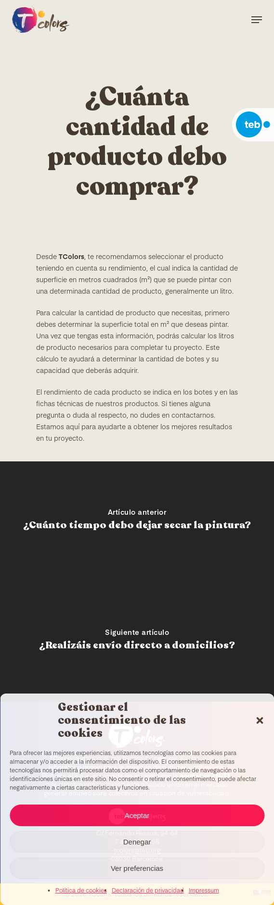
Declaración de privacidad (148, 891)
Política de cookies (81, 891)
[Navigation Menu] (256, 20)
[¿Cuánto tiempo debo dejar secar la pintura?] (137, 521)
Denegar (137, 842)
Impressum (204, 891)
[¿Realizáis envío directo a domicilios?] (137, 642)
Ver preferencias (137, 868)
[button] (259, 720)
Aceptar (137, 815)
